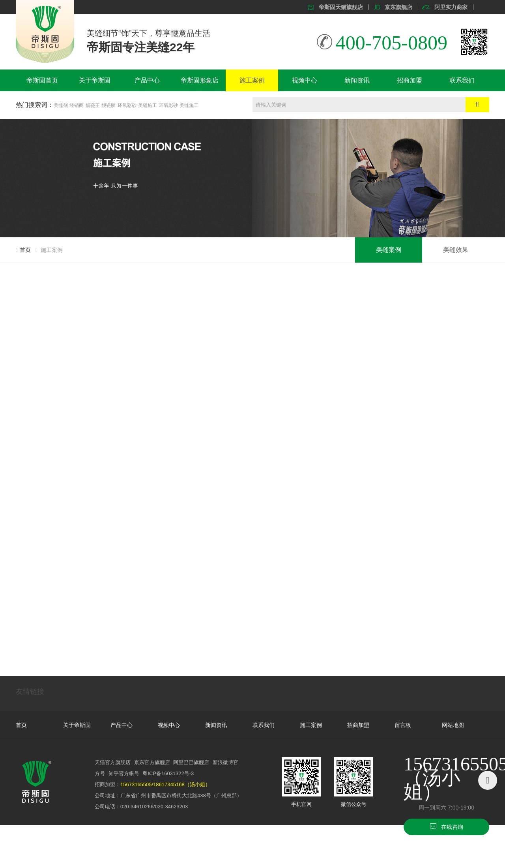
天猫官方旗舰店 (113, 762)
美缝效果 (455, 249)
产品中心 (147, 80)
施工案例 (252, 80)
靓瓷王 (93, 105)
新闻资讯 (357, 80)
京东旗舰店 (398, 7)
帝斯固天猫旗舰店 (341, 7)
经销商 (76, 105)
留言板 (403, 725)
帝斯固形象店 (200, 80)
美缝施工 (147, 105)
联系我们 (462, 80)
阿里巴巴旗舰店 (191, 762)
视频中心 (304, 80)
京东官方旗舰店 (152, 762)
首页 (25, 250)
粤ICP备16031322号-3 (168, 773)
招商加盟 (409, 80)
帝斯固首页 (42, 80)
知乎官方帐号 (123, 773)
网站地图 (453, 725)
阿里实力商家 (451, 7)
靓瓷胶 (108, 105)
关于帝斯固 (94, 80)
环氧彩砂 (127, 105)
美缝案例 (388, 249)
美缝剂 (61, 105)
